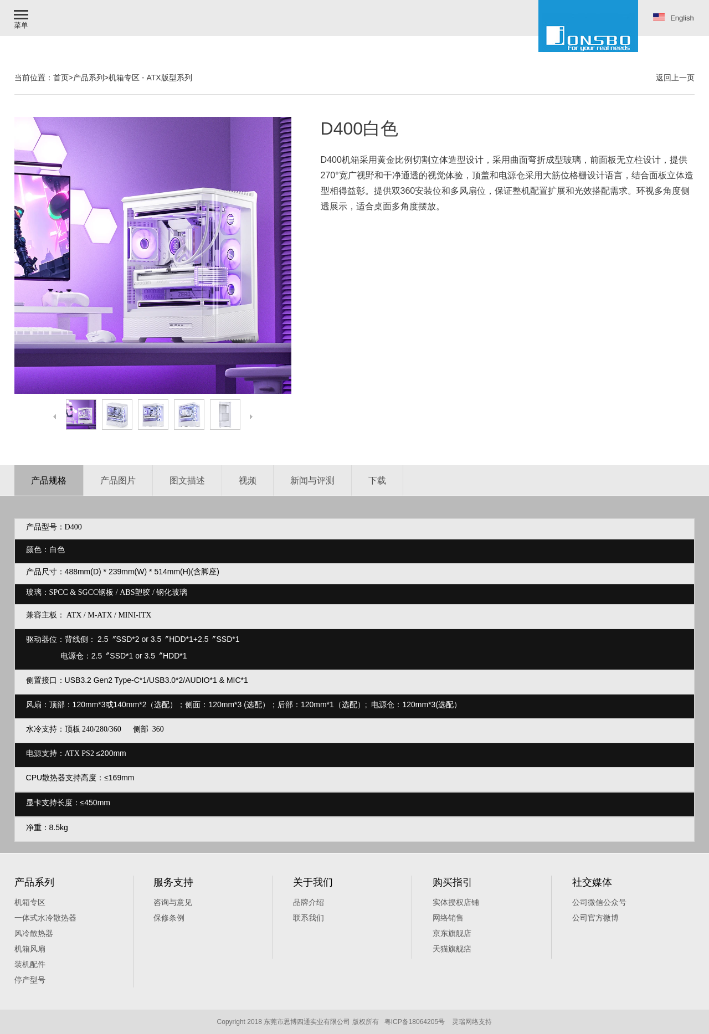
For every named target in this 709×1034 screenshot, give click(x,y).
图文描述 (187, 480)
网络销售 (448, 917)
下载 (377, 480)
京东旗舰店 (452, 933)
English (673, 17)
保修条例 (168, 917)
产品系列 (88, 77)
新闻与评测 (312, 480)
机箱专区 (124, 77)
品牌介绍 (308, 902)
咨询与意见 (172, 902)
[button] (22, 18)
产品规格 (48, 480)
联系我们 (308, 917)
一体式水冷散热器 (45, 917)
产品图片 (118, 480)
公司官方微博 (595, 917)
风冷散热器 (33, 933)
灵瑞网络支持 (472, 1022)
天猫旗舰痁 (452, 948)
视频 (247, 480)
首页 (61, 77)
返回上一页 (675, 77)
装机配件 (29, 964)
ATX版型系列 (169, 77)
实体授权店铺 (456, 902)
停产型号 (29, 979)
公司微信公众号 (599, 902)
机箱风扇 (29, 948)
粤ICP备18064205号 (414, 1022)
